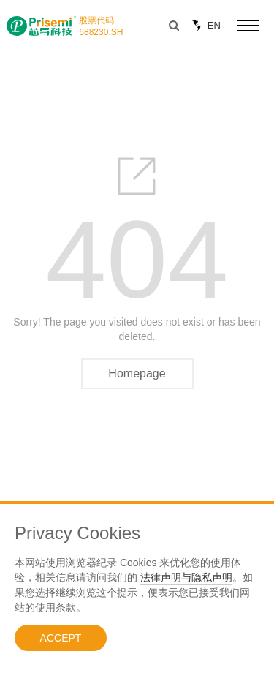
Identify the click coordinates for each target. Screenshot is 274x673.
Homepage (136, 373)
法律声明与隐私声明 (186, 577)
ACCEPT (61, 638)
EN (204, 25)
